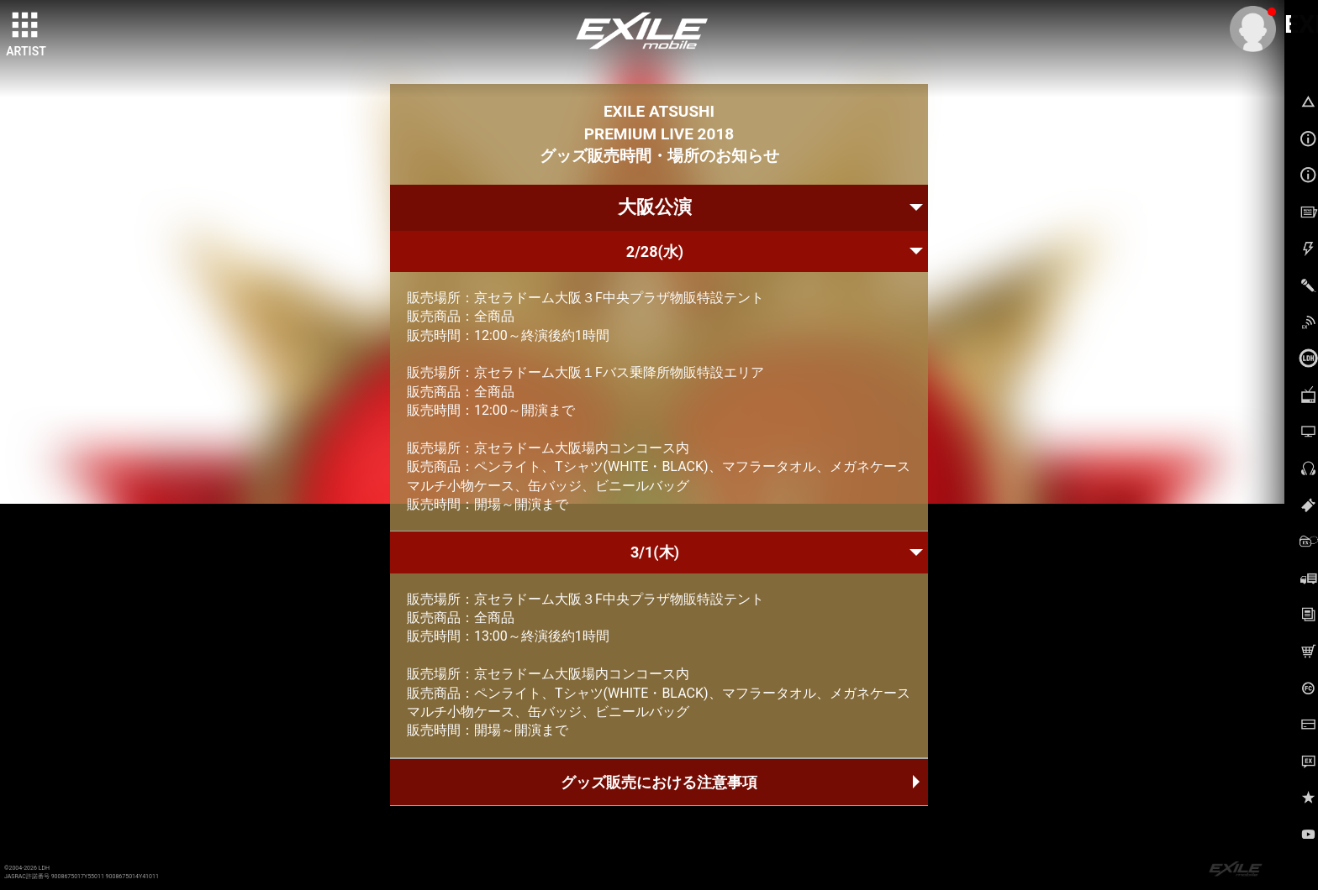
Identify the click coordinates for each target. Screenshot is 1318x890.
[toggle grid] (26, 26)
